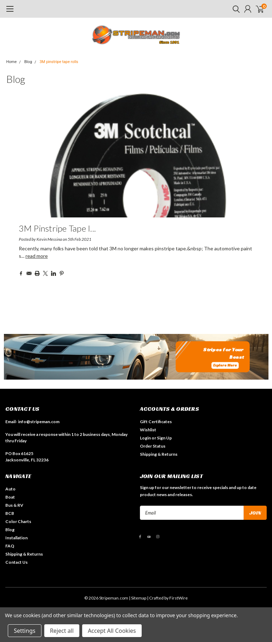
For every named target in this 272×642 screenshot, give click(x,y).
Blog (28, 61)
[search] (234, 9)
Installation (16, 537)
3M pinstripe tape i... (57, 228)
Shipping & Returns (158, 454)
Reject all (62, 631)
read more (37, 256)
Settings (24, 631)
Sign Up (164, 438)
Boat (10, 497)
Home (11, 61)
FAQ (9, 546)
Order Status (152, 446)
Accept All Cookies (112, 631)
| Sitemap (137, 598)
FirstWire (178, 598)
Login (145, 438)
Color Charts (18, 521)
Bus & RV (14, 505)
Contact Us (16, 562)
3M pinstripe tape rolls (59, 61)
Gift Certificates (156, 421)
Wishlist (148, 429)
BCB (9, 513)
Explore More (225, 365)
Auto (10, 489)
